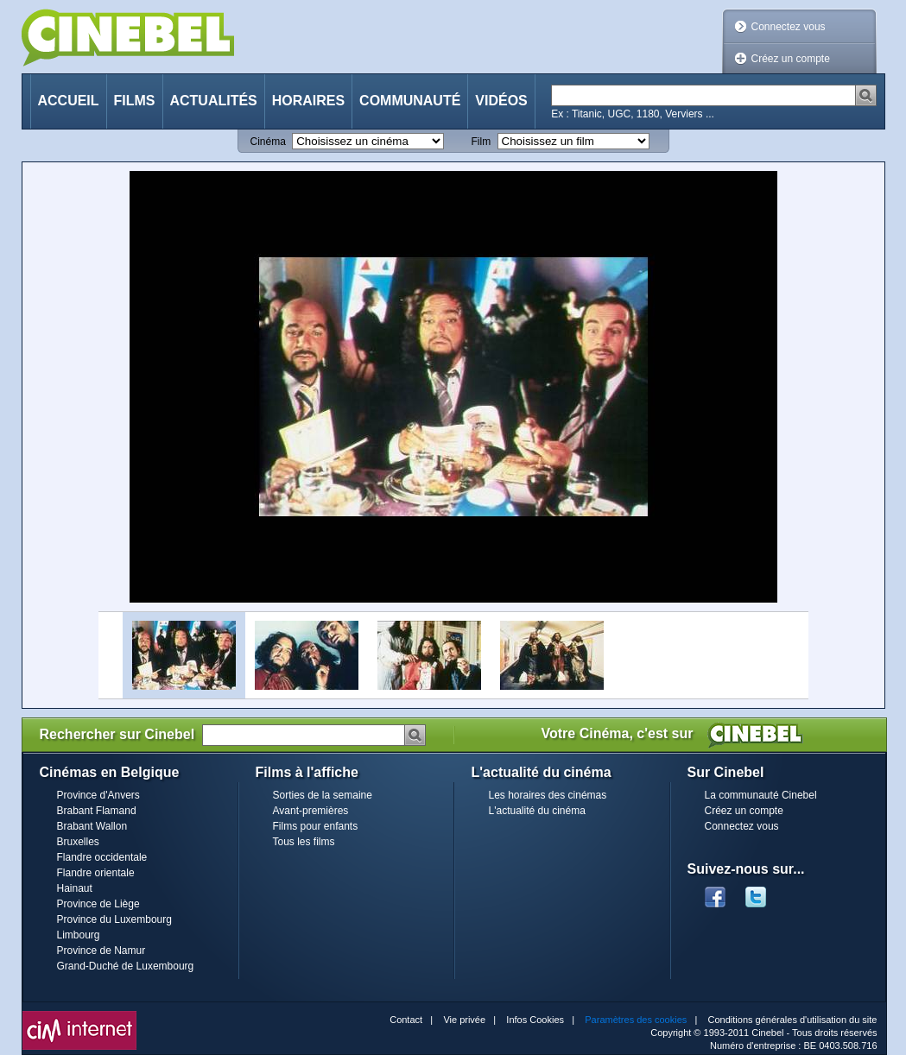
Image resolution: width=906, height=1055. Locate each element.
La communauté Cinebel (761, 795)
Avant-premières (311, 811)
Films (134, 100)
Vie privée (464, 1019)
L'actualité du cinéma (537, 811)
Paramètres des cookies (636, 1019)
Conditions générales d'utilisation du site (792, 1019)
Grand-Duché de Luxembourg (125, 966)
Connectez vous (788, 27)
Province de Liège (98, 904)
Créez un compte (790, 59)
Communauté (409, 100)
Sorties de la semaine (322, 795)
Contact (406, 1019)
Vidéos (501, 100)
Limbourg (78, 935)
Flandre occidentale (102, 857)
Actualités (213, 100)
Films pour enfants (315, 826)
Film (481, 142)
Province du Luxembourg (114, 919)
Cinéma (268, 142)
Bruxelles (78, 842)
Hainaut (74, 888)
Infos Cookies (535, 1019)
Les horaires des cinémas (548, 795)
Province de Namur (101, 950)
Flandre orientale (96, 873)
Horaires (308, 100)
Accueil (68, 100)
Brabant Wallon (92, 826)
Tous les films (304, 842)
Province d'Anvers (98, 795)
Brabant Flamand (96, 811)
